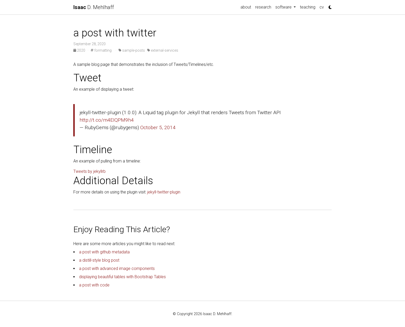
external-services (162, 50)
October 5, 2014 (158, 127)
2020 (79, 50)
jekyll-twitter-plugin (163, 192)
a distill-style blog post (99, 260)
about (245, 7)
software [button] (284, 7)
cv (322, 7)
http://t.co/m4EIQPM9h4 (107, 120)
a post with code (94, 285)
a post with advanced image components (117, 268)
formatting (101, 50)
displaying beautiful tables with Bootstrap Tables (122, 276)
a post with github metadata (104, 252)
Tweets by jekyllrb (89, 171)
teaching (307, 7)
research (263, 7)
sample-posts (132, 50)
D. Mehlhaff (93, 7)
